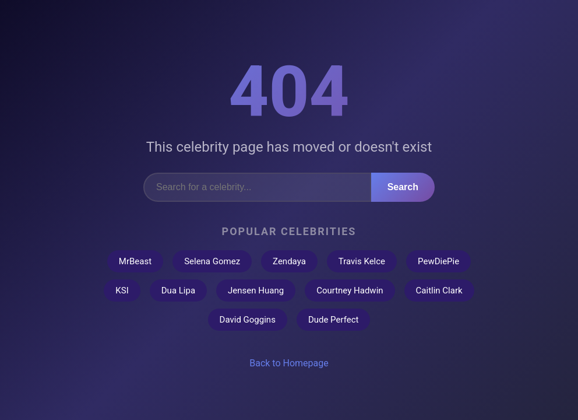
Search (402, 187)
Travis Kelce (362, 261)
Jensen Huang (256, 290)
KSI (121, 290)
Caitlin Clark (439, 290)
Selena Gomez (212, 261)
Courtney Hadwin (349, 290)
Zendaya (289, 261)
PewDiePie (438, 261)
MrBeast (135, 261)
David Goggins (248, 319)
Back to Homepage (289, 363)
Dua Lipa (178, 290)
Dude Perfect (333, 319)
